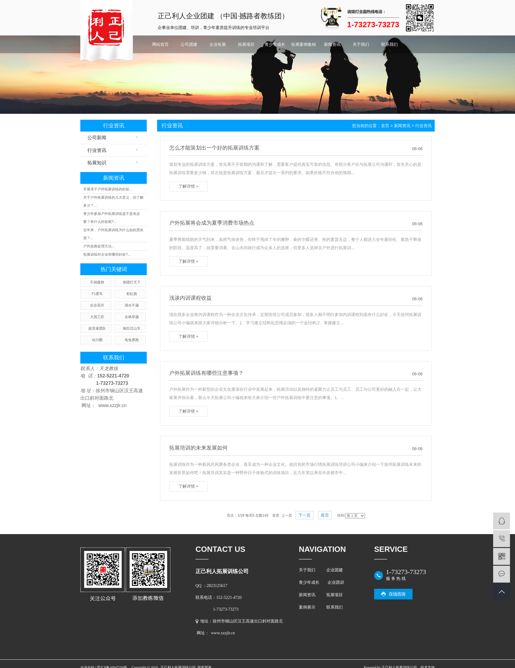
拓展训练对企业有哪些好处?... (107, 254)
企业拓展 (217, 44)
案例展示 (307, 607)
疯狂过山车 (132, 328)
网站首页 (160, 44)
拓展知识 (96, 162)
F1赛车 (97, 294)
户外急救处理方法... (99, 246)
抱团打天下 (132, 282)
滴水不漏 (132, 305)
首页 (385, 125)
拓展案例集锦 (303, 44)
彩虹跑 (131, 294)
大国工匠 (97, 317)
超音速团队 (97, 328)
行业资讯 (96, 150)
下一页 (304, 515)
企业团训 (335, 582)
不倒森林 (97, 282)
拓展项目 (246, 44)
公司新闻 (96, 137)
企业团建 (334, 570)
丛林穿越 (132, 317)
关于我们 (361, 44)
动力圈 (97, 340)
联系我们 (389, 44)
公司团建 (189, 44)
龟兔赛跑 (132, 340)
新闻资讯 (332, 44)
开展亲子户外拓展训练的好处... (107, 189)
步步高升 (97, 305)
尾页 (325, 515)
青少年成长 (275, 44)
